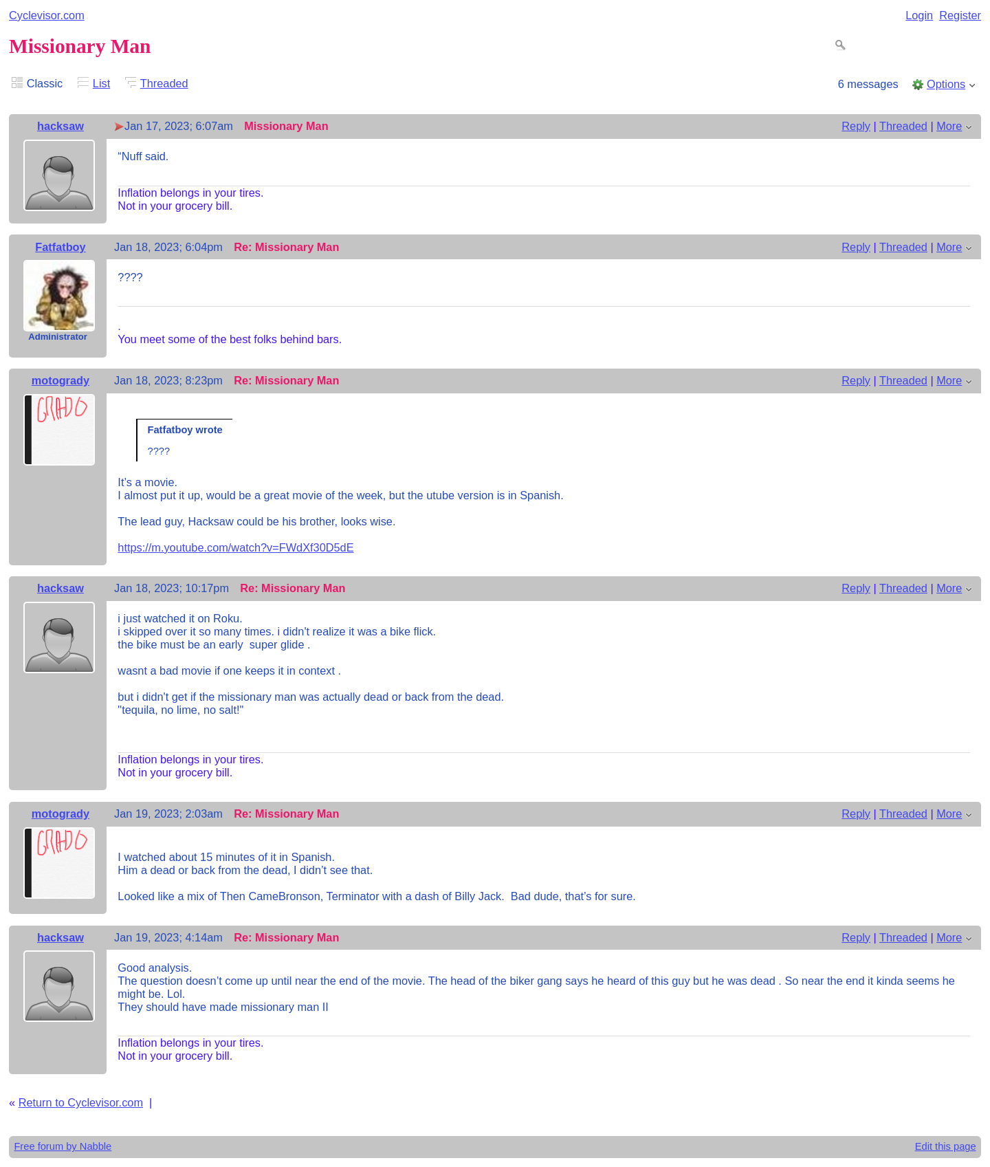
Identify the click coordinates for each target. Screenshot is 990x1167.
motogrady (60, 380)
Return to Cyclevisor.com (81, 1102)
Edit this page (945, 1146)
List (101, 83)
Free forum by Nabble (62, 1146)
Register (960, 15)
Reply (856, 126)
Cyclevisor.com (47, 15)
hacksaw (60, 126)
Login (919, 15)
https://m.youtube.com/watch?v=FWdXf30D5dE (235, 547)
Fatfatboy (60, 247)
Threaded (164, 83)
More (949, 126)
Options (946, 84)
